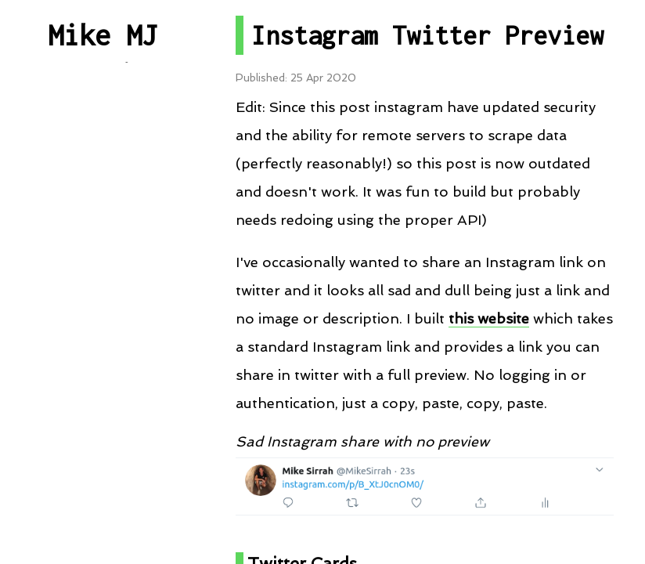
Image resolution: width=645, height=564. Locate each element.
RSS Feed (102, 337)
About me (102, 458)
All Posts (102, 132)
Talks (102, 286)
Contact (102, 407)
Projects (102, 234)
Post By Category (102, 183)
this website (489, 318)
